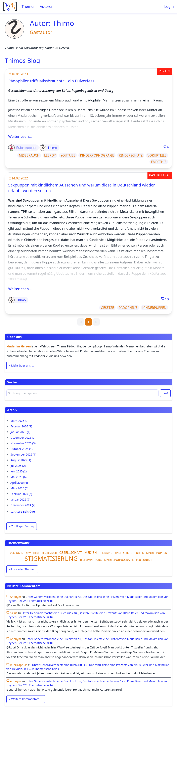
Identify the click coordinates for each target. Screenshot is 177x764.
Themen (29, 6)
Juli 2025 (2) (18, 466)
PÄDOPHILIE (128, 307)
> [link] (96, 322)
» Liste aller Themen (22, 569)
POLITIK (139, 553)
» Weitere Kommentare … (25, 699)
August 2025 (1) (20, 460)
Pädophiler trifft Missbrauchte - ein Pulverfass (51, 81)
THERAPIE (105, 553)
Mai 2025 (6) (18, 477)
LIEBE (36, 553)
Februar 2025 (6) (21, 494)
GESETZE (107, 307)
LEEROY (50, 155)
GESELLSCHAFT (70, 552)
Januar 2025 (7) (20, 499)
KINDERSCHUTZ (131, 155)
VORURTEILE (156, 155)
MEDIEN (90, 552)
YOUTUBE (67, 155)
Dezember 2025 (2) (22, 437)
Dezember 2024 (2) (22, 505)
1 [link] (88, 322)
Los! (165, 393)
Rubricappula (22, 147)
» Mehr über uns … (21, 365)
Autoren (46, 6)
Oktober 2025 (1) (21, 449)
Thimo (48, 147)
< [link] (81, 322)
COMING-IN (16, 553)
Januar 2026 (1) (20, 432)
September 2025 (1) (23, 454)
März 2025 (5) (19, 488)
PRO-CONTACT (144, 560)
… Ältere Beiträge (22, 511)
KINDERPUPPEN (154, 307)
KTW (28, 553)
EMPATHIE (158, 162)
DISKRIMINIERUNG (91, 560)
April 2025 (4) (19, 482)
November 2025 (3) (23, 443)
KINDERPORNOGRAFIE (97, 155)
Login (169, 6)
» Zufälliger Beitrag (21, 526)
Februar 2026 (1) (21, 426)
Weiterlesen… (20, 136)
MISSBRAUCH (29, 155)
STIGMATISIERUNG (51, 558)
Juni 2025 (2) (18, 471)
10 (165, 299)
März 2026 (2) (19, 421)
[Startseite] (10, 6)
